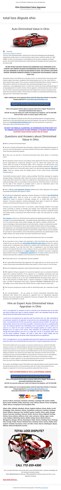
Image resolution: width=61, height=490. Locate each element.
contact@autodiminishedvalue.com (37, 99)
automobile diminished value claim (34, 243)
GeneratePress (44, 487)
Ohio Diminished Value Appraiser (30, 7)
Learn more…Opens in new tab (12, 53)
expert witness (30, 251)
